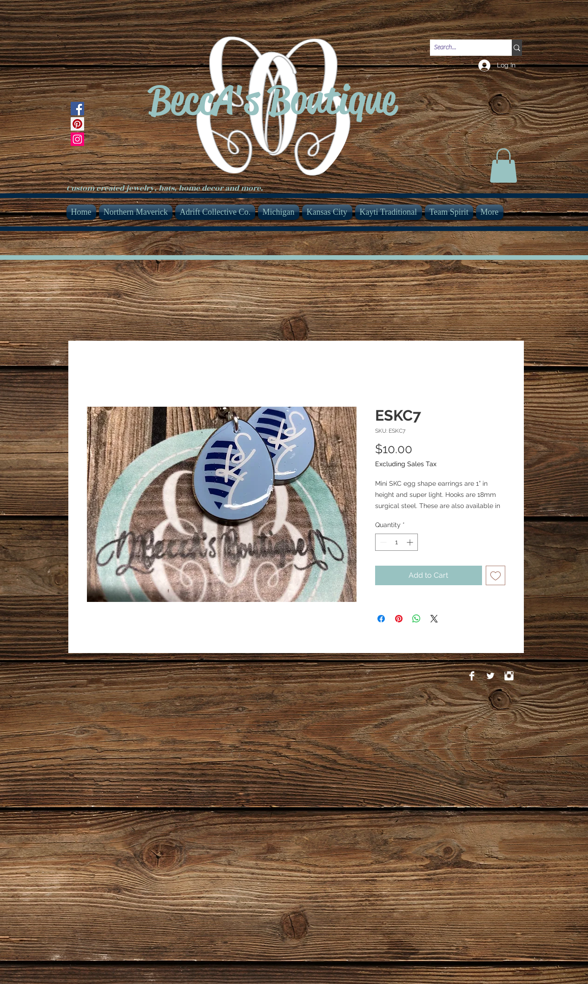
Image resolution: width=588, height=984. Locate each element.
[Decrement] (382, 542)
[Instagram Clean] (509, 675)
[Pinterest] (77, 124)
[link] (503, 165)
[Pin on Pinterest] (398, 618)
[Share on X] (434, 618)
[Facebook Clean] (471, 675)
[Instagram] (77, 139)
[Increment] (410, 542)
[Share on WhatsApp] (416, 618)
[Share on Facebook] (381, 618)
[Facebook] (77, 108)
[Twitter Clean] (490, 675)
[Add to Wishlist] (495, 575)
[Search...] (463, 48)
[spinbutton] (396, 542)
